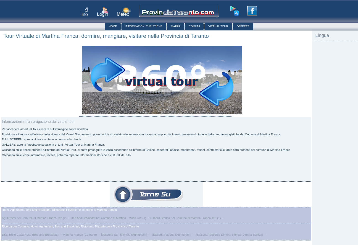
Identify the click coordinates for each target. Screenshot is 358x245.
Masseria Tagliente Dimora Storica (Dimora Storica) (229, 234)
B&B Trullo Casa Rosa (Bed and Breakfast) (30, 234)
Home (113, 26)
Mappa (175, 26)
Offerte (243, 26)
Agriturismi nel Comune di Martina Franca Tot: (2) (34, 218)
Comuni (194, 26)
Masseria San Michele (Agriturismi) (124, 234)
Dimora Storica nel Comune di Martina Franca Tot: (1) (185, 218)
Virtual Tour (218, 26)
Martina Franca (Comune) (80, 234)
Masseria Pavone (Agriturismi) (171, 234)
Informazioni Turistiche (143, 26)
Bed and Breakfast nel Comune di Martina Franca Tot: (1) (108, 218)
